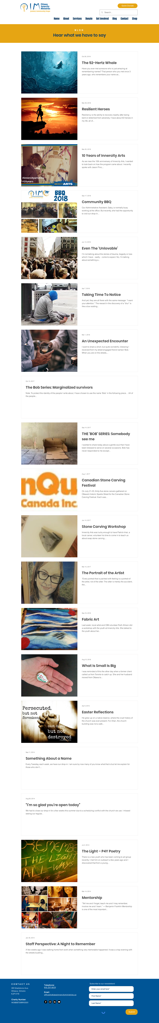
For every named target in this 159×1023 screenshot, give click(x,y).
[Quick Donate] (128, 5)
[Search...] (118, 12)
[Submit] (132, 1012)
